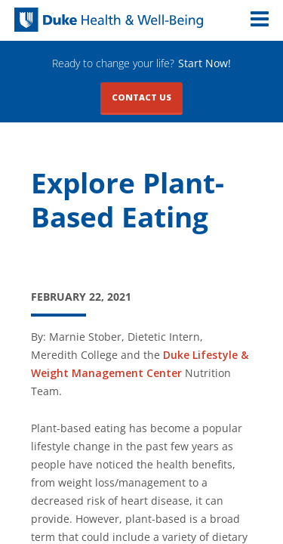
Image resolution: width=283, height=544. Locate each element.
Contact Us (141, 97)
